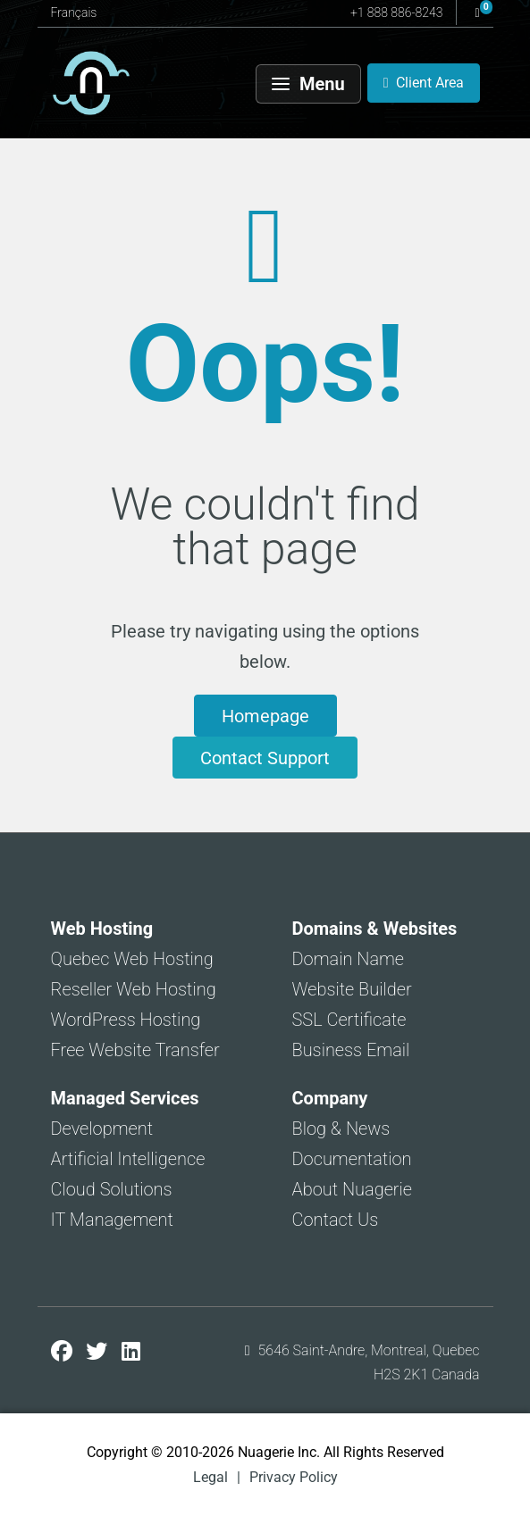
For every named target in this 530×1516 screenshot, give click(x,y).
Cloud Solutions (111, 1189)
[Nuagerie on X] (99, 1351)
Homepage (265, 716)
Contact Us (335, 1219)
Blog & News (341, 1128)
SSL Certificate (349, 1019)
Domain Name (348, 959)
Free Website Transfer (135, 1050)
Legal (210, 1477)
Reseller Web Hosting (133, 989)
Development (102, 1128)
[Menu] (308, 84)
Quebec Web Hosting (132, 959)
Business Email (351, 1050)
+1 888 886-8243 (396, 12)
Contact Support (265, 758)
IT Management (112, 1219)
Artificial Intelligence (128, 1159)
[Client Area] (423, 83)
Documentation (352, 1159)
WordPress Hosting (126, 1019)
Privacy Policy (293, 1477)
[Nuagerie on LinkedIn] (131, 1351)
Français (74, 12)
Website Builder (352, 989)
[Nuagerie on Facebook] (64, 1351)
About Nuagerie (352, 1189)
